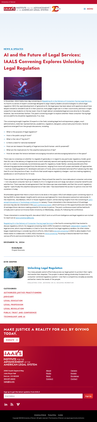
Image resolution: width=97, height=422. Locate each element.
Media (48, 373)
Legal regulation (14, 308)
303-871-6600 (9, 378)
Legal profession (13, 304)
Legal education (13, 300)
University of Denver (8, 2)
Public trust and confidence (20, 312)
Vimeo (18, 403)
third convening (51, 233)
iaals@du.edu (9, 381)
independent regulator (79, 225)
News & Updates (13, 49)
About (48, 370)
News (48, 375)
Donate (74, 373)
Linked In (6, 403)
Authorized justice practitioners (23, 292)
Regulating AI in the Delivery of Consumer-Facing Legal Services (66, 101)
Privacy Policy (52, 414)
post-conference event (42, 204)
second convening (61, 230)
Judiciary (9, 296)
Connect (49, 378)
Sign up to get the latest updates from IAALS (22, 391)
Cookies (60, 414)
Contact (74, 378)
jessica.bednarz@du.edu (25, 217)
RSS (12, 403)
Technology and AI (14, 315)
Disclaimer (75, 375)
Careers (74, 370)
